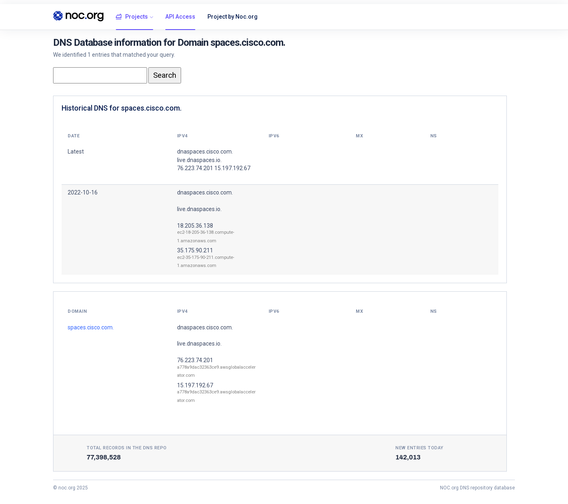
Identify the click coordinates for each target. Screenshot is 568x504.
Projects (132, 17)
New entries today (419, 448)
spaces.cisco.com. (91, 327)
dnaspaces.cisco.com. (205, 192)
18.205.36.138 (195, 225)
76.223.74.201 (195, 360)
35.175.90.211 (195, 250)
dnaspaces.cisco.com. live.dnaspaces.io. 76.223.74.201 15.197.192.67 (213, 159)
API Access (180, 16)
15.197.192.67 (195, 385)
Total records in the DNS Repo (127, 448)
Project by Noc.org (232, 16)
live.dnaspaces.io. (199, 209)
